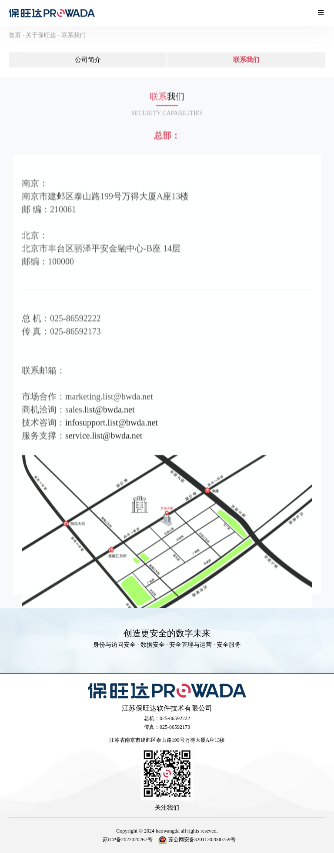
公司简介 (88, 65)
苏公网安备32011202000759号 (197, 839)
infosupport (85, 441)
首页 (15, 40)
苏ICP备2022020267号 (128, 839)
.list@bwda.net (108, 428)
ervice (79, 454)
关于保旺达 (41, 40)
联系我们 (73, 40)
